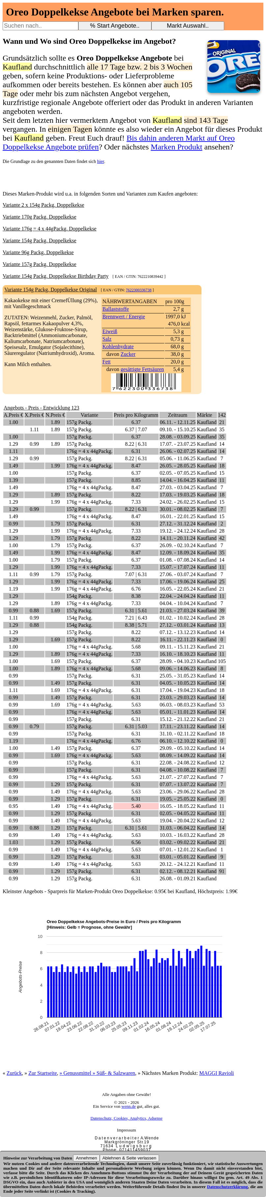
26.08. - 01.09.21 (178, 878)
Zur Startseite (42, 1073)
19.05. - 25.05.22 (178, 799)
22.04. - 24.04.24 (178, 596)
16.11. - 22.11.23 (178, 639)
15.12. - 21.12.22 (178, 719)
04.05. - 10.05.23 (178, 683)
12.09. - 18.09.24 (178, 552)
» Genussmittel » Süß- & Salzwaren (97, 1073)
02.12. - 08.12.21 (178, 871)
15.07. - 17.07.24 (178, 567)
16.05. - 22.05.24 (178, 589)
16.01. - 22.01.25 (178, 516)
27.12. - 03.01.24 (178, 625)
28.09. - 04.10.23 (178, 661)
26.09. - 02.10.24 (178, 545)
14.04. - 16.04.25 (178, 480)
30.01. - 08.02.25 (178, 509)
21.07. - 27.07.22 (178, 777)
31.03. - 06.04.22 (178, 828)
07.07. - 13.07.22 (178, 784)
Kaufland (207, 422)
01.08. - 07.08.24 (178, 560)
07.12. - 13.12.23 (178, 632)
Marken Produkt (176, 147)
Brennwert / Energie (123, 316)
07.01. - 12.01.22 (178, 849)
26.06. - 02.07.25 (178, 451)
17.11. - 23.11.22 (178, 726)
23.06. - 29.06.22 (178, 791)
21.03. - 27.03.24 (178, 610)
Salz (107, 339)
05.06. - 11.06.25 (178, 458)
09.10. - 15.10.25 (178, 429)
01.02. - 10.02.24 (178, 618)
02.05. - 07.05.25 (178, 473)
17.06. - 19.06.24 (178, 581)
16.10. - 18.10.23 (178, 654)
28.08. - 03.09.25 (178, 436)
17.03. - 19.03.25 (178, 494)
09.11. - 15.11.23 (178, 647)
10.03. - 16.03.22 (178, 835)
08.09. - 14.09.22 (178, 755)
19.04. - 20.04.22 (178, 820)
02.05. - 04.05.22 (178, 813)
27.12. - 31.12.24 (178, 523)
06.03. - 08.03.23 (178, 704)
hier (100, 161)
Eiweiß (109, 331)
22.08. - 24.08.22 (178, 762)
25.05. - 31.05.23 (178, 675)
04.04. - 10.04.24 (178, 603)
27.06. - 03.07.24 (178, 574)
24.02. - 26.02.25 (178, 502)
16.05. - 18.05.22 (178, 806)
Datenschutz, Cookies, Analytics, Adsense (127, 1118)
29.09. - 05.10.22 (178, 748)
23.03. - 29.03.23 (178, 697)
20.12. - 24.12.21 (178, 864)
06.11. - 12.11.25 (178, 422)
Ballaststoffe (115, 309)
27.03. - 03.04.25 (178, 487)
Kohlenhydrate (118, 346)
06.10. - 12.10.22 (178, 741)
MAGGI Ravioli (216, 1073)
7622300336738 (138, 290)
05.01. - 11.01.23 (178, 712)
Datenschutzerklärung (227, 1186)
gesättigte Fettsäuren (142, 369)
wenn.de (128, 1106)
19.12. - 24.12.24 (178, 531)
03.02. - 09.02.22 (178, 842)
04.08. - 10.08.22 (178, 770)
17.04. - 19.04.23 (178, 690)
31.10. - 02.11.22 (178, 733)
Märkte (204, 415)
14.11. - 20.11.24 (178, 538)
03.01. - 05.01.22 (178, 857)
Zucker (127, 354)
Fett (106, 361)
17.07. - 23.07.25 (178, 444)
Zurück (14, 1073)
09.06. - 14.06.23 (178, 668)
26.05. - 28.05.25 (178, 465)
